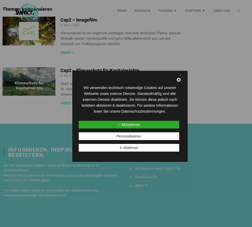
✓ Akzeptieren (128, 125)
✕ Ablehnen (128, 148)
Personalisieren (128, 136)
